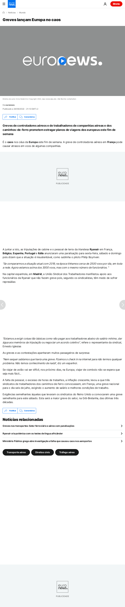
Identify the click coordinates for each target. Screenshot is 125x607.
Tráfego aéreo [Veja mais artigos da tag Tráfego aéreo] (67, 452)
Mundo (22, 13)
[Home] (4, 12)
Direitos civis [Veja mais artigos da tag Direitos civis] (42, 452)
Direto (116, 3)
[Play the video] (62, 61)
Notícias (12, 13)
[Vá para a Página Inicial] (12, 4)
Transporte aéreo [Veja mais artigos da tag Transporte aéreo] (16, 452)
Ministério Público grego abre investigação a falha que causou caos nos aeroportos (47, 441)
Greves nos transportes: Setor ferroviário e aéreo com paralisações (38, 425)
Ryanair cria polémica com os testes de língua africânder (33, 433)
